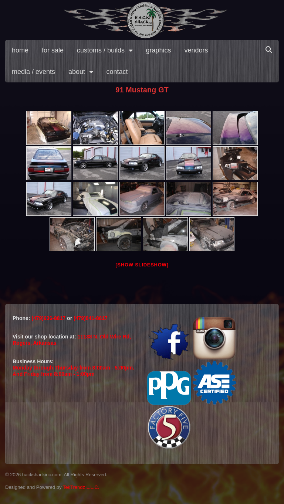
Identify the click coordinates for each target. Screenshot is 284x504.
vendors (196, 50)
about (76, 71)
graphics (158, 50)
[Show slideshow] (141, 265)
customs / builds (101, 50)
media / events (33, 71)
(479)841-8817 (91, 318)
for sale (53, 50)
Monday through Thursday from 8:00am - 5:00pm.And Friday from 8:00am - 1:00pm (73, 371)
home (20, 50)
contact (117, 71)
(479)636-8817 (49, 318)
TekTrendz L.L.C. (81, 487)
